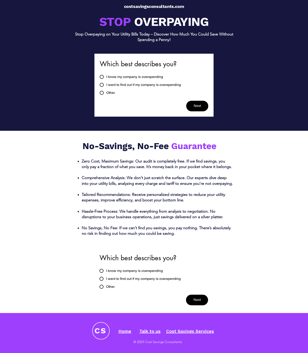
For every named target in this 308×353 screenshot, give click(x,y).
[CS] (101, 331)
